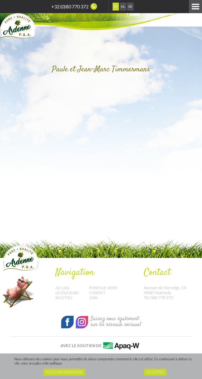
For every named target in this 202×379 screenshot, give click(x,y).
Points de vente (103, 288)
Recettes (63, 298)
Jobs (93, 298)
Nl (123, 6)
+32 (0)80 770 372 (74, 6)
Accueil (62, 288)
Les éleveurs (67, 293)
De (130, 6)
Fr (116, 6)
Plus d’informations (64, 372)
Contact (97, 293)
